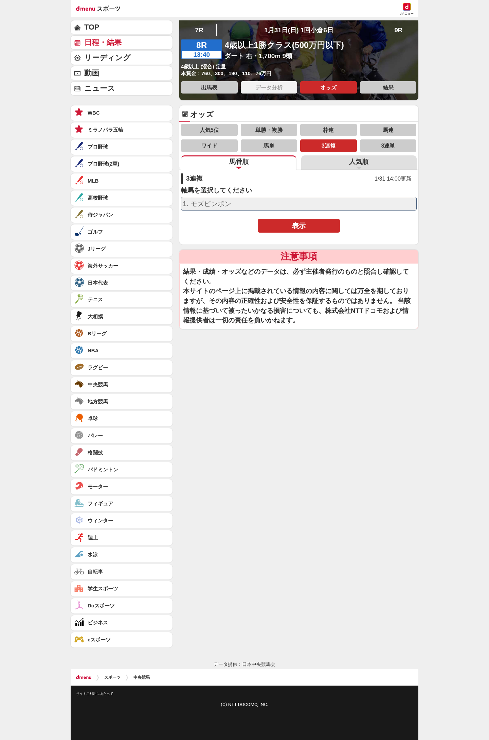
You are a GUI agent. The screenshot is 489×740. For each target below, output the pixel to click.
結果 (388, 87)
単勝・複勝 (269, 130)
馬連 (388, 130)
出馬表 (209, 87)
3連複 (329, 145)
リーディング (107, 57)
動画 (91, 73)
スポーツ (112, 677)
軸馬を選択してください (216, 190)
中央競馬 (141, 677)
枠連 (328, 130)
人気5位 (209, 130)
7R (199, 30)
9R (398, 30)
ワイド (209, 145)
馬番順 (239, 161)
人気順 (358, 161)
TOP (91, 27)
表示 (299, 226)
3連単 (388, 145)
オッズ (328, 87)
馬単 (269, 145)
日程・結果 (103, 42)
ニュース (99, 88)
